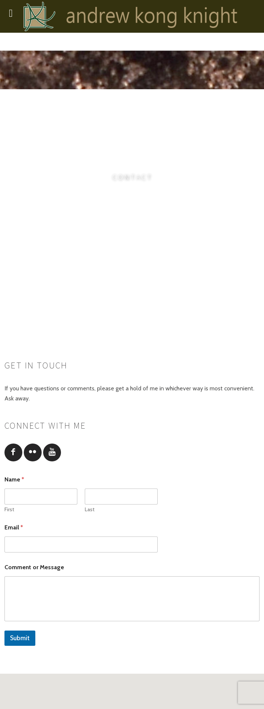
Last (89, 509)
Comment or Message (34, 567)
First (9, 509)
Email (13, 527)
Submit (20, 638)
